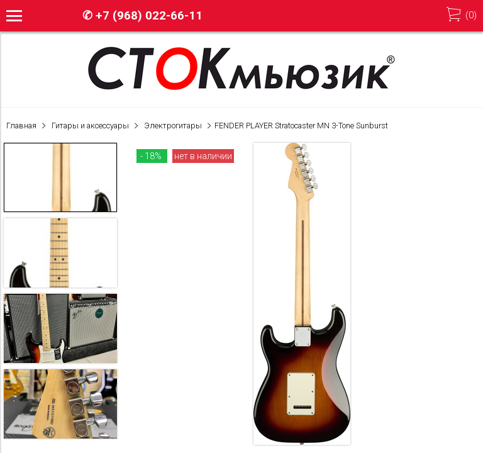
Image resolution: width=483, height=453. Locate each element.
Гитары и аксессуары (90, 125)
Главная (21, 125)
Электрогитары (173, 125)
